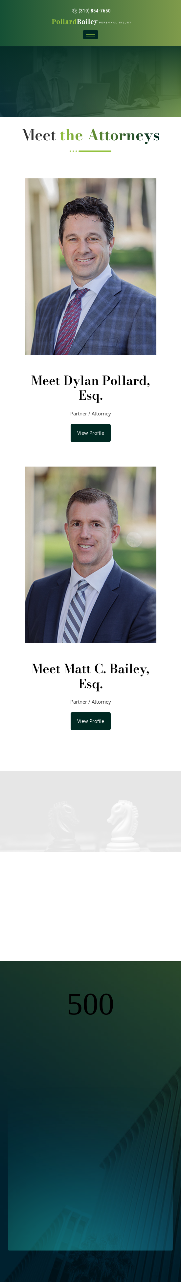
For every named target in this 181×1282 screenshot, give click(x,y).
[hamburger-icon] (90, 34)
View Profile (90, 433)
